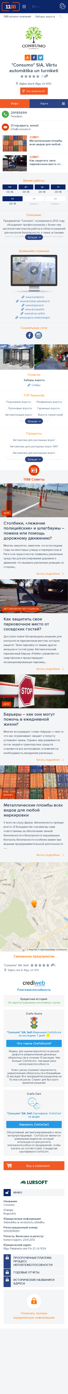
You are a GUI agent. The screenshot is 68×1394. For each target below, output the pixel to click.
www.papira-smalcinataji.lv (34, 317)
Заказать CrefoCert (34, 1124)
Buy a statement (38, 1166)
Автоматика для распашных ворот (34, 440)
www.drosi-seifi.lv (35, 313)
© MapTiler (32, 949)
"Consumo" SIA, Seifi (16, 965)
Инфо (14, 103)
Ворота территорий (50, 414)
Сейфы (35, 385)
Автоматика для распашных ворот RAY (34, 446)
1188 (11, 6)
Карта (44, 103)
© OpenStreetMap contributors (52, 949)
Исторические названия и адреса (33, 1281)
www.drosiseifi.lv (34, 309)
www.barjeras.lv (35, 305)
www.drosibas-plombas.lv (35, 301)
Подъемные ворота (18, 402)
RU (35, 7)
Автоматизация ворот (18, 414)
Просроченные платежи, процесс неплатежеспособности (32, 1261)
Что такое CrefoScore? (34, 1043)
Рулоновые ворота (20, 408)
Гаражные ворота (48, 408)
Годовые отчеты (26, 1272)
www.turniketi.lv (35, 297)
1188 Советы (34, 479)
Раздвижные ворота (49, 402)
